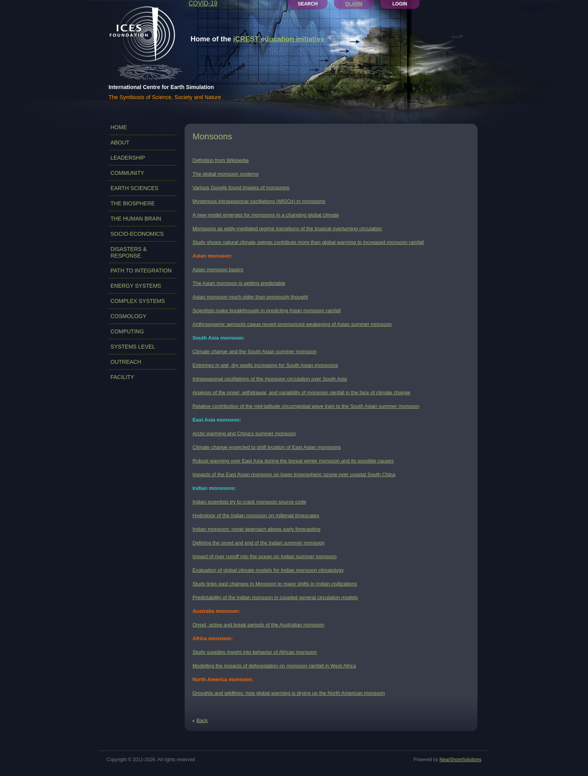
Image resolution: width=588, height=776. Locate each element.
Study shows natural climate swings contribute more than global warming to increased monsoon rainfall (308, 242)
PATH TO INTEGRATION (141, 270)
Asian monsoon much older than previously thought (250, 297)
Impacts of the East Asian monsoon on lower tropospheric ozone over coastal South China (294, 474)
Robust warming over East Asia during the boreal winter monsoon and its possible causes (293, 461)
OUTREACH (125, 362)
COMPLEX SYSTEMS (137, 301)
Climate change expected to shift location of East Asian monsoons (266, 447)
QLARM (353, 4)
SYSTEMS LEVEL (132, 347)
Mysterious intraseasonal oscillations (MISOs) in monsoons (258, 201)
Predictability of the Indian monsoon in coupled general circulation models (275, 597)
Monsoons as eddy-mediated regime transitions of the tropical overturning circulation (287, 228)
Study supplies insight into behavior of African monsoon (254, 652)
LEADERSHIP (127, 158)
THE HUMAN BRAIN (135, 218)
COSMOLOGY (128, 316)
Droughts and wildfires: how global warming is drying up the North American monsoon (288, 693)
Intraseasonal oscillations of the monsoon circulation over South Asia (269, 379)
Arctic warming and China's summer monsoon (244, 433)
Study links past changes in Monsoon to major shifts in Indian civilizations (274, 584)
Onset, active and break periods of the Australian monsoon (258, 625)
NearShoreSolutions (460, 759)
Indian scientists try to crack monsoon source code (249, 502)
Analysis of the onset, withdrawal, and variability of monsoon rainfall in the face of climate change (301, 392)
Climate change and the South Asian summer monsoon (254, 351)
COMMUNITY (127, 173)
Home (118, 127)
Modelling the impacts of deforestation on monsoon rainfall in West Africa (274, 666)
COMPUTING (127, 331)
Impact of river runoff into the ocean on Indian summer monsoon (264, 556)
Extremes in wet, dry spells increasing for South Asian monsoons (265, 365)
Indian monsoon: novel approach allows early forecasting (256, 529)
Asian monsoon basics (217, 269)
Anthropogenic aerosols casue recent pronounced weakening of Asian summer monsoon (292, 324)
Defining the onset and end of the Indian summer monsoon (258, 543)
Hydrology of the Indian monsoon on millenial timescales (255, 515)
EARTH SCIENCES (134, 188)
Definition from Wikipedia (220, 160)
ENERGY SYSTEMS (135, 286)
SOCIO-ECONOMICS (137, 234)
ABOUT (119, 142)
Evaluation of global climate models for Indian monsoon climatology (268, 570)
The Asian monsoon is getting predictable (238, 283)
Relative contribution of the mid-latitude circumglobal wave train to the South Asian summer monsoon (305, 406)
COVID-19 (203, 3)
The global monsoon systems (225, 174)
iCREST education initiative (278, 39)
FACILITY (122, 377)
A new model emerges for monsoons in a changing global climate (265, 215)
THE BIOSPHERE (132, 203)
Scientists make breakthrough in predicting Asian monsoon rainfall (266, 310)
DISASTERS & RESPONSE (128, 252)
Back (202, 720)
